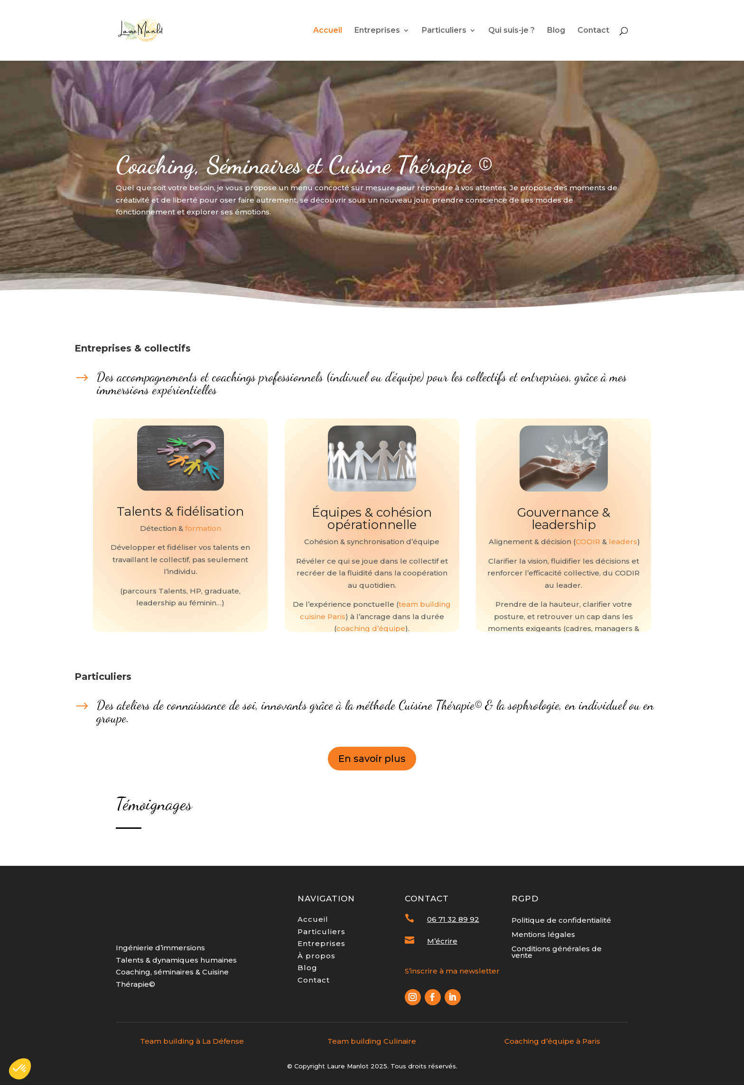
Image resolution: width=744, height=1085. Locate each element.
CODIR (588, 541)
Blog (556, 31)
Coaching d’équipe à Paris (552, 1041)
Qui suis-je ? (511, 31)
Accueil (327, 31)
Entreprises (377, 31)
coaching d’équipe (370, 628)
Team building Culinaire (371, 1041)
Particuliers (444, 31)
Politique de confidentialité (561, 921)
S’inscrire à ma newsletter (452, 970)
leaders (623, 541)
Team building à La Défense (192, 1041)
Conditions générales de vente (557, 953)
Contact (593, 31)
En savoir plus (372, 758)
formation (203, 528)
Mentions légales (543, 935)
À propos (316, 955)
